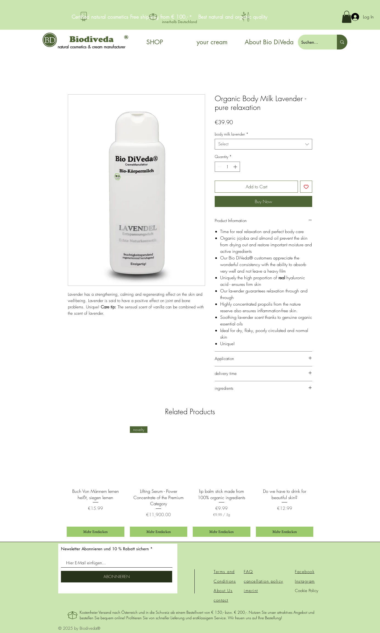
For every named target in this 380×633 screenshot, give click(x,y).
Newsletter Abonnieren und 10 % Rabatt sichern (105, 549)
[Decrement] (219, 167)
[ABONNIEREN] (116, 576)
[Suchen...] (313, 42)
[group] (190, 481)
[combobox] (263, 144)
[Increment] (235, 167)
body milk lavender (231, 134)
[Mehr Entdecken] (95, 532)
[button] (347, 17)
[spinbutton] (227, 167)
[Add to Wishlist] (306, 187)
